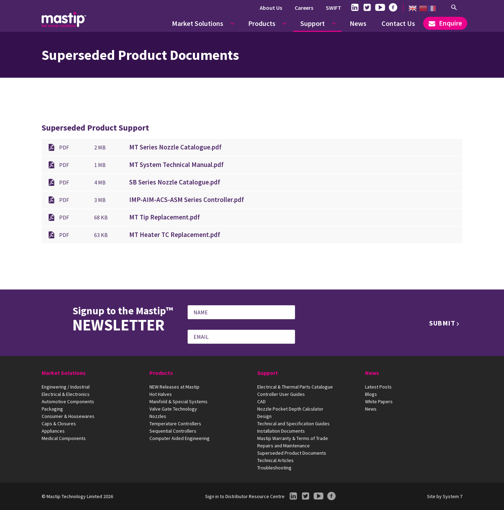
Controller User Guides (281, 394)
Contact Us (398, 23)
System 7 (452, 496)
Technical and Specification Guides (293, 423)
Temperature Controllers (175, 423)
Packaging (52, 409)
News (358, 23)
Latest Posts (378, 387)
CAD (261, 401)
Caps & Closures (59, 423)
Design (264, 416)
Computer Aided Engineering (179, 438)
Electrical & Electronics (66, 394)
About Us (271, 7)
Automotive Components (68, 401)
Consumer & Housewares (68, 416)
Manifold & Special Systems (178, 401)
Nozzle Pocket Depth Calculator (290, 409)
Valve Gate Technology (173, 409)
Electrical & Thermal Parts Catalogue (295, 387)
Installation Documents (281, 431)
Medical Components (64, 438)
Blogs (371, 394)
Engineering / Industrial (66, 387)
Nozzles (157, 416)
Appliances (53, 431)
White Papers (379, 401)
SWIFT (333, 7)
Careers (304, 7)
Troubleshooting (274, 467)
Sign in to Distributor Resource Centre (245, 496)
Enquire (445, 23)
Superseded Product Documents (291, 453)
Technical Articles (275, 460)
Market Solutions (197, 23)
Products (261, 23)
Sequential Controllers (172, 431)
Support (312, 23)
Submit (442, 323)
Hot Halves (160, 394)
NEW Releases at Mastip (174, 387)
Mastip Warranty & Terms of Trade (292, 438)
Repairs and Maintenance (283, 445)
